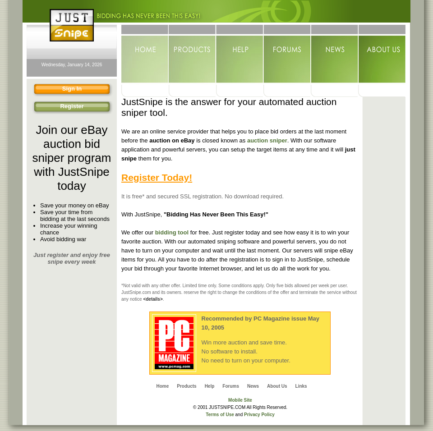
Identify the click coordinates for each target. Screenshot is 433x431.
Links (301, 386)
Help (239, 55)
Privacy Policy (259, 414)
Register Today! (156, 177)
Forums (287, 55)
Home (145, 55)
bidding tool (172, 232)
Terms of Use (220, 414)
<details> (152, 299)
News (334, 55)
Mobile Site (240, 400)
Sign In (56, 89)
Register (57, 107)
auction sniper (267, 140)
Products (192, 55)
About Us (381, 55)
